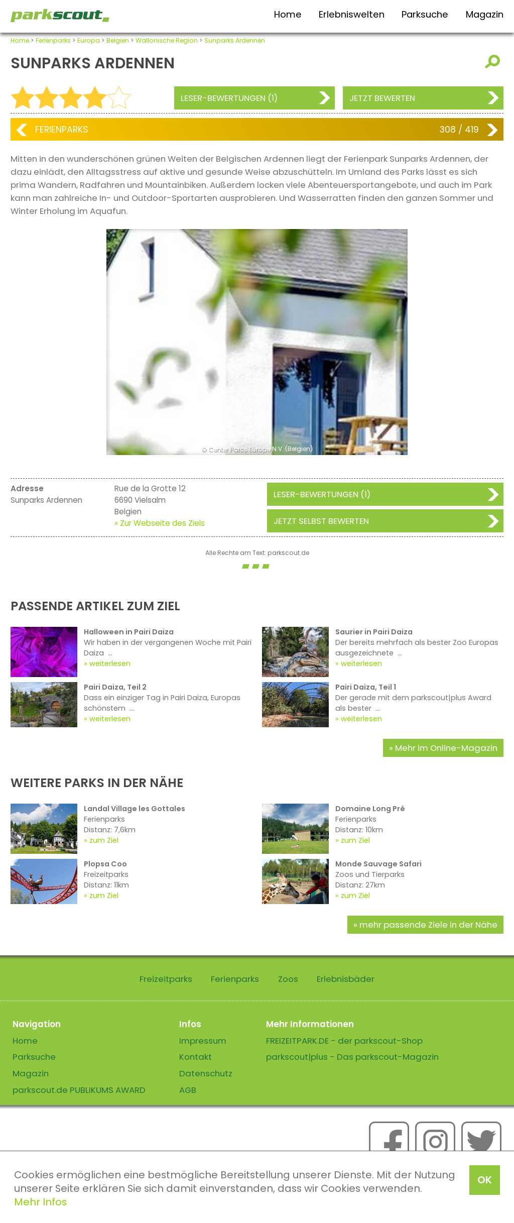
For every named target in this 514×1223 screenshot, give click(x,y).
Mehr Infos (40, 1202)
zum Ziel (103, 840)
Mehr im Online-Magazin (446, 748)
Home (288, 14)
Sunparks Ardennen (234, 40)
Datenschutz (205, 1073)
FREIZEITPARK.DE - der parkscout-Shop (344, 1041)
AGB (187, 1090)
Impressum (202, 1041)
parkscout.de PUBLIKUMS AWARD (79, 1090)
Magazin (484, 14)
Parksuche (425, 14)
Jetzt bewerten (382, 98)
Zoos (288, 979)
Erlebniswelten (351, 14)
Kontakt (195, 1057)
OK (484, 1180)
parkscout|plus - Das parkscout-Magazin (352, 1057)
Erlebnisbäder (345, 979)
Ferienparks (53, 40)
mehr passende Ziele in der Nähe (428, 925)
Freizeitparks (166, 979)
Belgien (117, 40)
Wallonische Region (167, 40)
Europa (88, 40)
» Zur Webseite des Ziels (159, 523)
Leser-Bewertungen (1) (229, 98)
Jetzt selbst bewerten (321, 521)
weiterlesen (110, 663)
